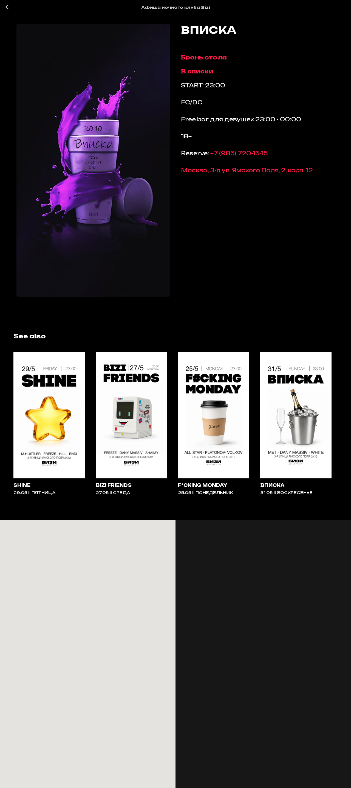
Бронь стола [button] (204, 59)
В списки (197, 73)
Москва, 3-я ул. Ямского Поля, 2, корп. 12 (247, 172)
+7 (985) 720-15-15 (239, 155)
